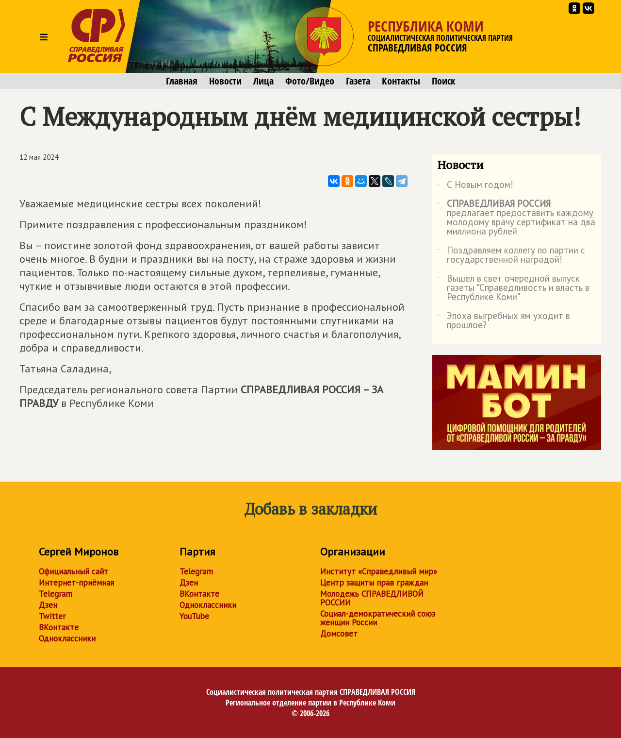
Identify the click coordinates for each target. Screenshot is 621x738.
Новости (225, 81)
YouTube (194, 616)
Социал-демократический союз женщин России (377, 618)
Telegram (55, 593)
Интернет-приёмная (76, 582)
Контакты (401, 81)
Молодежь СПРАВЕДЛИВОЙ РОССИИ (372, 598)
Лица (263, 81)
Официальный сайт (73, 571)
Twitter (52, 616)
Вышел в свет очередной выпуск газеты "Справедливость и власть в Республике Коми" (513, 288)
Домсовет (339, 633)
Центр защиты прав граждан (374, 582)
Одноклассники (67, 638)
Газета (358, 81)
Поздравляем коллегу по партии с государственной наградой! (511, 255)
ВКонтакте (59, 627)
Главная (181, 81)
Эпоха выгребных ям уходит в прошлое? (503, 321)
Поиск (443, 81)
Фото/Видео (309, 81)
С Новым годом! (475, 186)
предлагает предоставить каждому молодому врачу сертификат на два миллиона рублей (516, 218)
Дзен (48, 605)
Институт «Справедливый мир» (378, 571)
